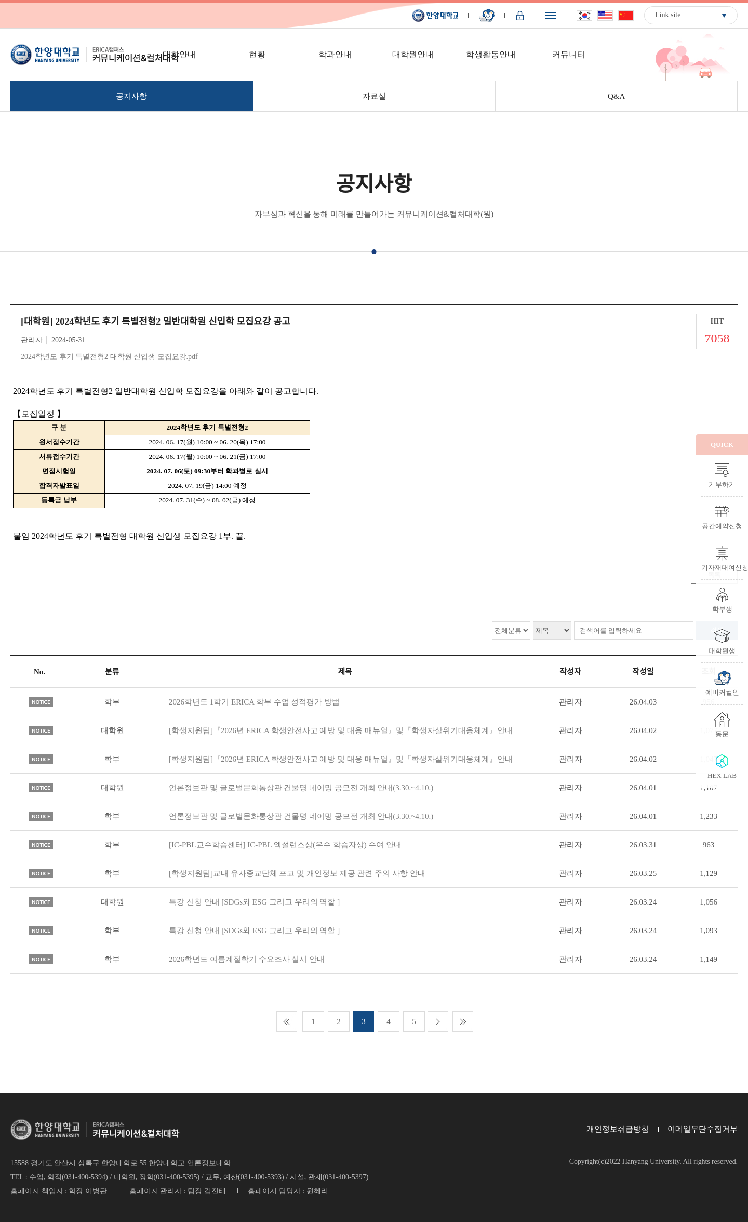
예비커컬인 (722, 692)
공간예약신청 (722, 525)
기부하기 (722, 484)
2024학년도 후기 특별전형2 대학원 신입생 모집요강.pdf (109, 357)
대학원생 (722, 650)
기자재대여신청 (722, 567)
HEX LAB (722, 775)
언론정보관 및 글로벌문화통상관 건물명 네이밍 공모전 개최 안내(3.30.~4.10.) (301, 787)
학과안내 (335, 54)
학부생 (722, 609)
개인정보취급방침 (617, 1129)
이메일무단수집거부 (702, 1129)
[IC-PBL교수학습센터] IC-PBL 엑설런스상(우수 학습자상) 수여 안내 (285, 845)
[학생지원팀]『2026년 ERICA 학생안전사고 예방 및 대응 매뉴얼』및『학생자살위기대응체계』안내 (341, 730)
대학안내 (179, 54)
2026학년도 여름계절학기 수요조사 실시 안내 (247, 959)
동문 (722, 733)
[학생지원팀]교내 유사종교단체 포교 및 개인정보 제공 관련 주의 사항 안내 (297, 873)
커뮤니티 (568, 54)
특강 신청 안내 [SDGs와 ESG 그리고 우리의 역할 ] (254, 902)
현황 (257, 54)
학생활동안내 (491, 54)
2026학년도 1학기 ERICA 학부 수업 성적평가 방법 (254, 702)
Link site (667, 15)
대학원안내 (413, 54)
